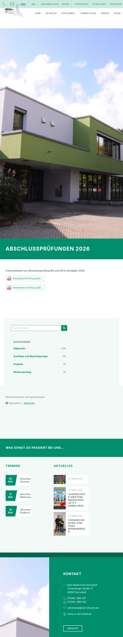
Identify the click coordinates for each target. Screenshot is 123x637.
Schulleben (68, 13)
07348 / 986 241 (76, 598)
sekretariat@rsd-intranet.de (82, 607)
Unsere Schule (88, 13)
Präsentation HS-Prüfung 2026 (27, 287)
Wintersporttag (22, 372)
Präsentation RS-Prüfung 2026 (27, 278)
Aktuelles (51, 13)
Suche (117, 13)
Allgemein (19, 348)
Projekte (18, 364)
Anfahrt (73, 628)
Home (38, 13)
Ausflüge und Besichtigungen (30, 356)
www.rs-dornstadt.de (79, 613)
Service (105, 13)
